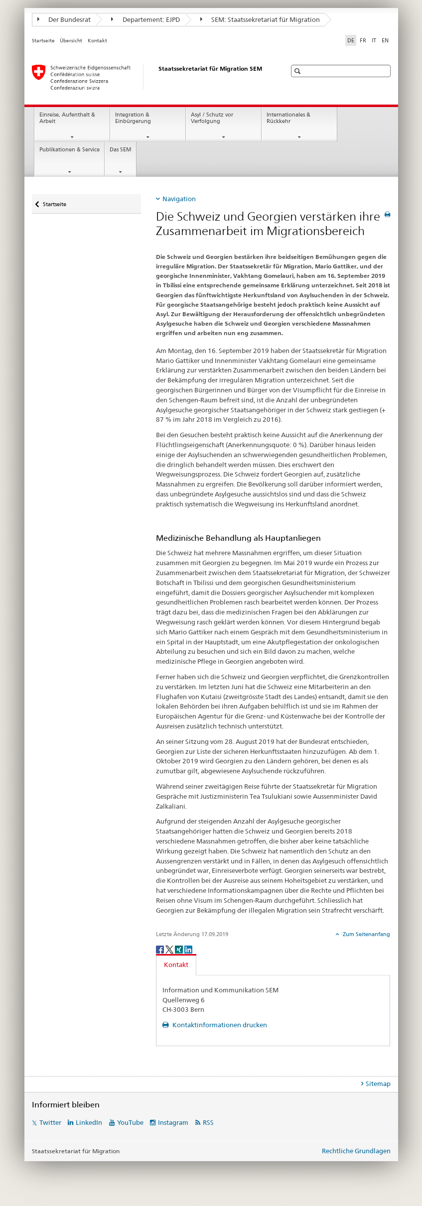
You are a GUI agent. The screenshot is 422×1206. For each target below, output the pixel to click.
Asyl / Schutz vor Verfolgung (212, 118)
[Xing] (179, 949)
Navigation (179, 199)
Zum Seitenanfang (365, 934)
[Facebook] (160, 949)
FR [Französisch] (363, 40)
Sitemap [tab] (378, 1083)
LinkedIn (89, 1122)
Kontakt (97, 40)
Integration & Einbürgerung (133, 118)
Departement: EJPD (145, 19)
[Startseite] (149, 77)
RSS (208, 1122)
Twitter (50, 1122)
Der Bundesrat (64, 19)
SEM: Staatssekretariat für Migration (260, 19)
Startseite (43, 40)
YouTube (130, 1122)
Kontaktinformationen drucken (219, 1025)
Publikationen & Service (69, 149)
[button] (298, 71)
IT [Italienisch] (374, 40)
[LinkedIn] (188, 949)
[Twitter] (170, 949)
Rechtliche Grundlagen (356, 1151)
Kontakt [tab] (176, 964)
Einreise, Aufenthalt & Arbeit (67, 118)
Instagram (173, 1122)
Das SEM (121, 149)
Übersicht (71, 40)
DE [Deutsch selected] (350, 40)
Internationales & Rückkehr (288, 118)
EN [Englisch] (385, 40)
